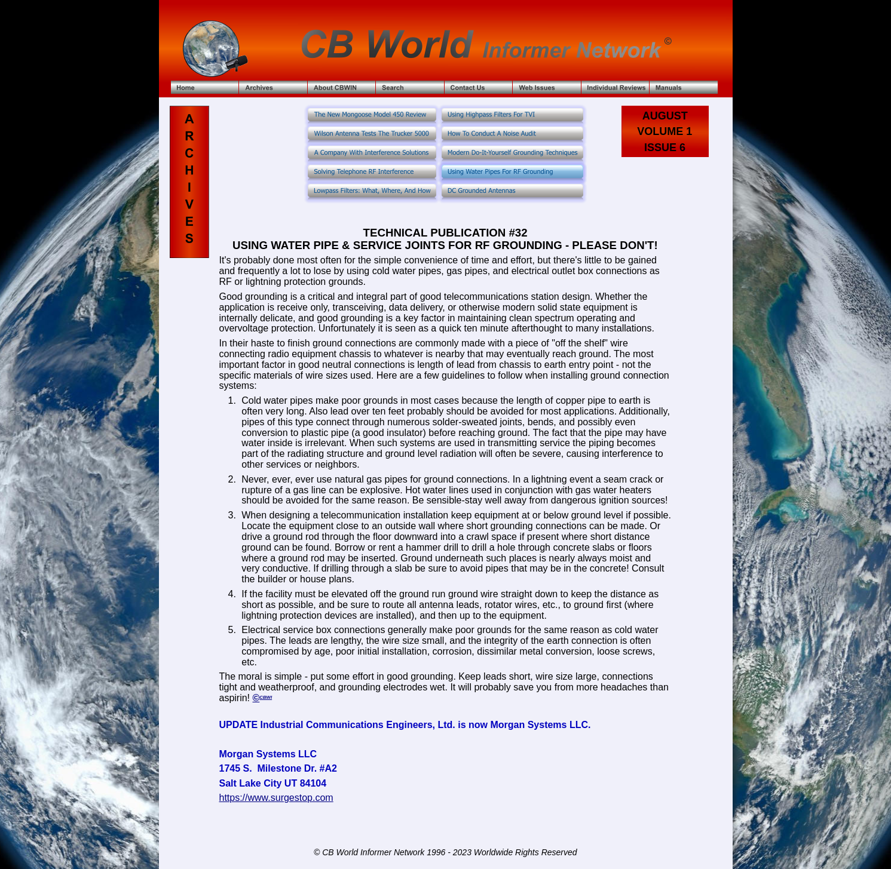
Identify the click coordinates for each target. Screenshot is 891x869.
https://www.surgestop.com (276, 798)
